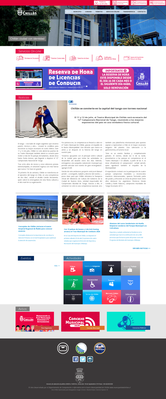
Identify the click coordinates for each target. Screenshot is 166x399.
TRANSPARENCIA (129, 12)
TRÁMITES (99, 12)
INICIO (68, 12)
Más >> (57, 266)
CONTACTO (142, 12)
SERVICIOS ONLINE (113, 12)
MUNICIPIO (77, 12)
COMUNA (89, 12)
